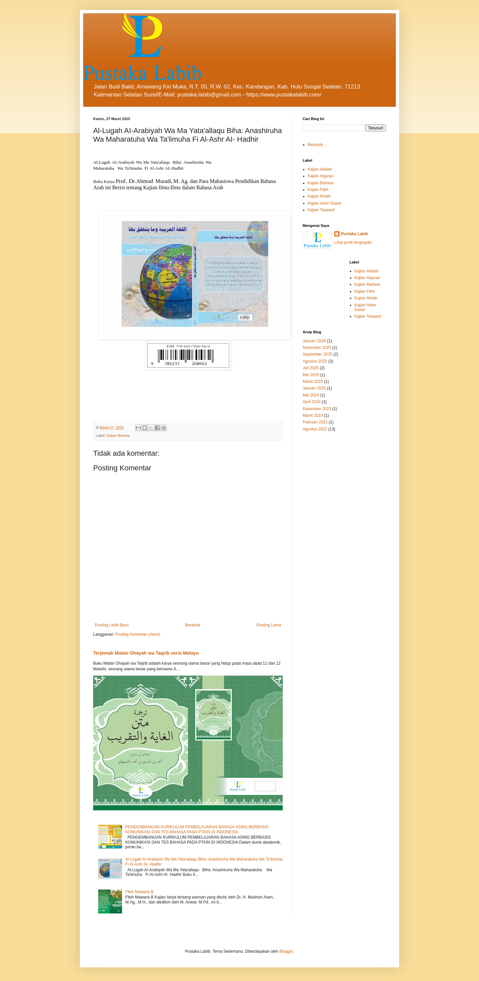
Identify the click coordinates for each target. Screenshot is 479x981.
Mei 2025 (311, 375)
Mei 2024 (311, 395)
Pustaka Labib (354, 234)
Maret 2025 (313, 381)
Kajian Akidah (320, 169)
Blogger (286, 951)
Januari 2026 (314, 341)
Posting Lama (269, 625)
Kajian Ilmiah (319, 196)
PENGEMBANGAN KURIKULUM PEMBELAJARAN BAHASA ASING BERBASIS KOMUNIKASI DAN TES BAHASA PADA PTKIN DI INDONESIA (197, 829)
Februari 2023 (315, 422)
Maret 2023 (313, 415)
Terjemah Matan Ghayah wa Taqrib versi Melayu (146, 653)
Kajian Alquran (320, 176)
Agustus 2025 (315, 361)
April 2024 (312, 402)
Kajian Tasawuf (321, 210)
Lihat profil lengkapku (353, 242)
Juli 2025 (311, 368)
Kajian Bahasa (118, 435)
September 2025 (317, 354)
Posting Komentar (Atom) (137, 634)
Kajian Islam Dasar (324, 203)
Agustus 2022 (315, 429)
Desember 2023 (317, 409)
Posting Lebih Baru (111, 625)
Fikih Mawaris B (139, 892)
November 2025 (317, 347)
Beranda (192, 625)
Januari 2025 (314, 388)
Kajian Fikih (318, 189)
